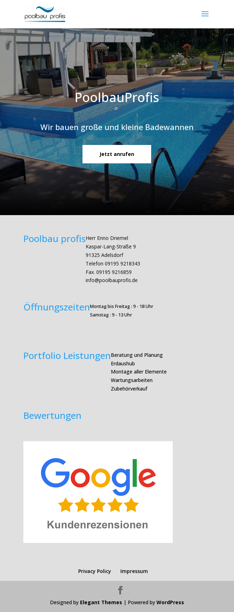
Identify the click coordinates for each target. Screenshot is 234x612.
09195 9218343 (122, 263)
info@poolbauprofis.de (112, 280)
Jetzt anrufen (116, 154)
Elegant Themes (101, 602)
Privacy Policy (94, 571)
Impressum (134, 571)
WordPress (170, 602)
